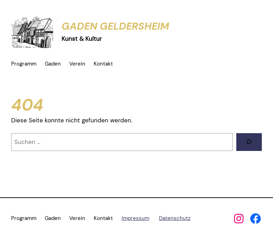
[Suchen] (249, 142)
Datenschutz (175, 218)
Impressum (135, 218)
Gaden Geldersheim (115, 26)
